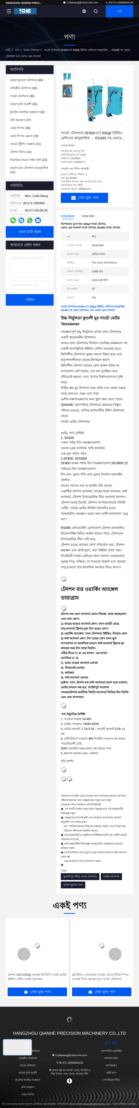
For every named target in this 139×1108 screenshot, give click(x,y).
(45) (23, 104)
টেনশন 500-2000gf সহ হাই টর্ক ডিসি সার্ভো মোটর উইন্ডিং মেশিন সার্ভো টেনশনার (37, 977)
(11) (25, 143)
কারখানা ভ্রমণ (111, 1058)
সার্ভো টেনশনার (31, 50)
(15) (29, 170)
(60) (26, 80)
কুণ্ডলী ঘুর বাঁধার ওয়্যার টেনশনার (80, 876)
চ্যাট (119, 11)
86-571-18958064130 (119, 2)
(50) (23, 88)
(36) (20, 128)
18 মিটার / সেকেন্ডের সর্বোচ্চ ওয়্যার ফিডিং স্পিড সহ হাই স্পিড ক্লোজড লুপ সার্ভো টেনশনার (100, 977)
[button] (23, 954)
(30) (22, 96)
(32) (27, 112)
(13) (20, 151)
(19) (24, 136)
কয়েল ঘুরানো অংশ (73, 884)
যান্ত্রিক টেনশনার (111, 876)
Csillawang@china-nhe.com (80, 2)
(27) (20, 120)
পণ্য (17, 50)
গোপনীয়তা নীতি (111, 1079)
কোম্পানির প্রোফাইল (111, 1050)
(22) (28, 159)
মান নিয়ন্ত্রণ (111, 1065)
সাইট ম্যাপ (111, 1072)
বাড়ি (8, 50)
